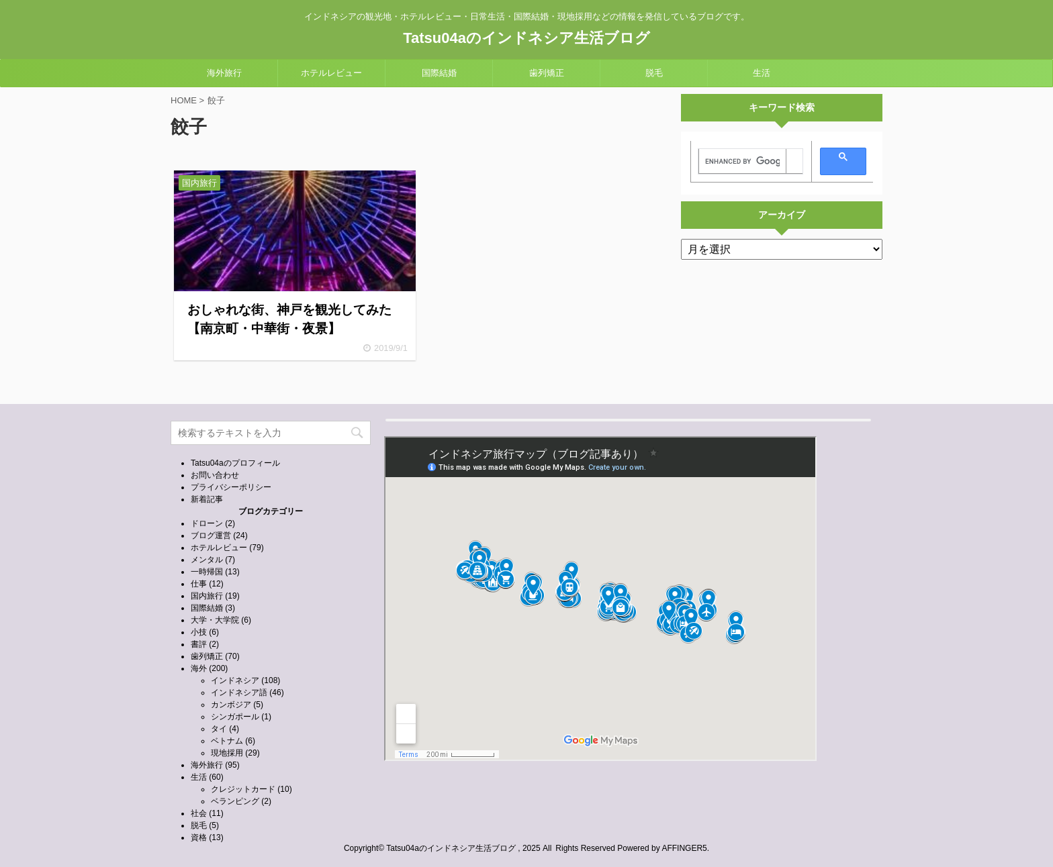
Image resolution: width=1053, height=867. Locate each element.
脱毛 (654, 73)
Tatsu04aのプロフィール (235, 463)
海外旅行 (224, 73)
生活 (761, 73)
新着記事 (207, 499)
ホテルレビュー (331, 73)
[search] (742, 162)
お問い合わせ (215, 475)
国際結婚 (439, 73)
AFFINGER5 (683, 848)
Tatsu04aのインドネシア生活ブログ (526, 38)
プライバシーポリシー (231, 487)
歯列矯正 (546, 73)
